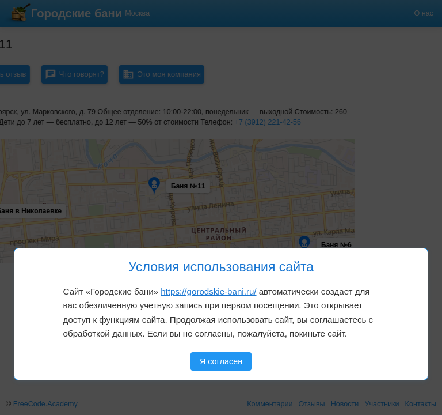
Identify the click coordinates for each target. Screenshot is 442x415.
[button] (47, 159)
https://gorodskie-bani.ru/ (208, 291)
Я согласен (221, 361)
